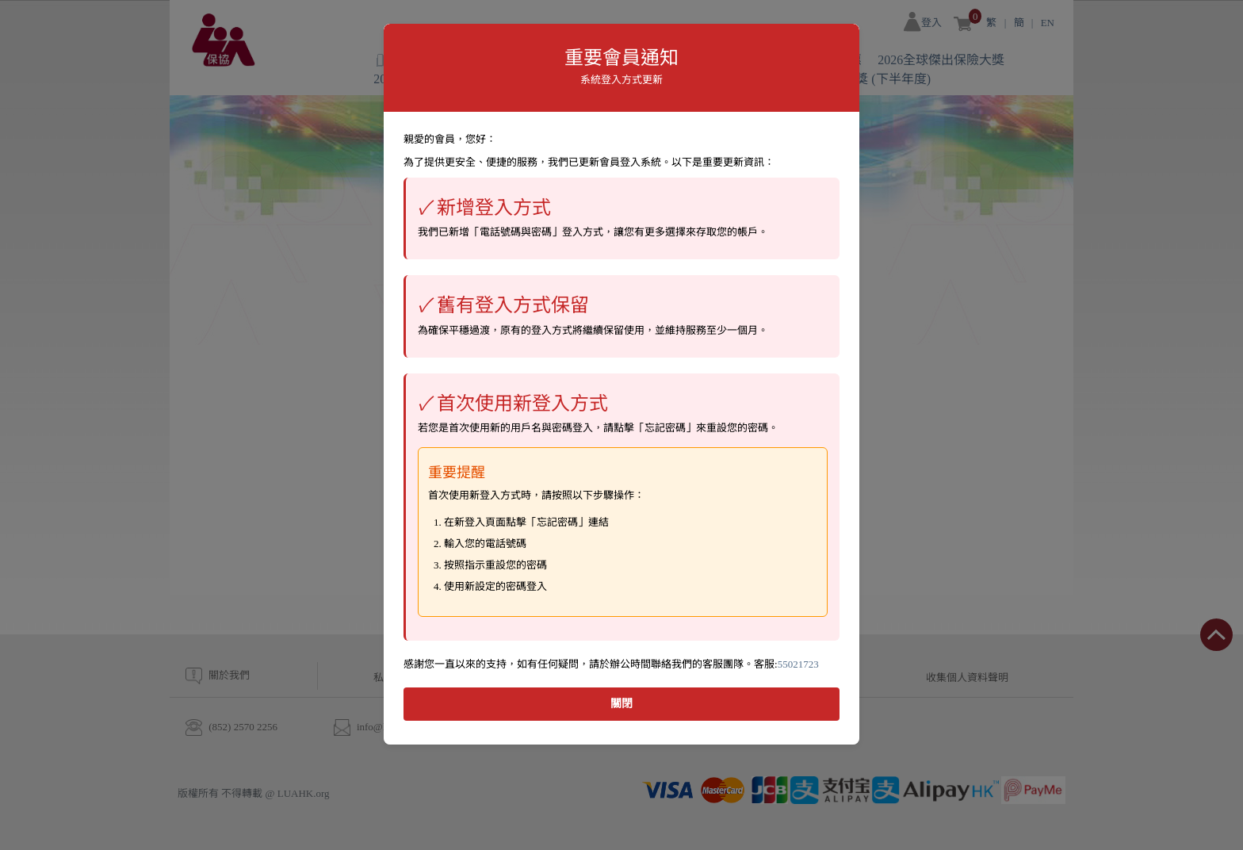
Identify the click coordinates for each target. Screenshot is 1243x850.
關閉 (621, 704)
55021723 (798, 664)
